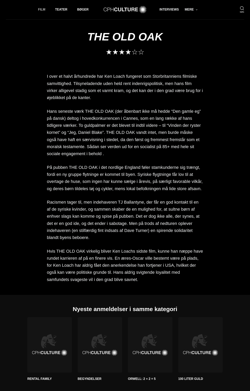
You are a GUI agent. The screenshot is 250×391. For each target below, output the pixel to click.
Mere (192, 9)
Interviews (169, 9)
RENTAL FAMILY (39, 378)
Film (41, 9)
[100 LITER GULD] (200, 345)
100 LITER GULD (190, 378)
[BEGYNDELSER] (100, 345)
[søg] (242, 9)
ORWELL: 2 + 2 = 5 (142, 378)
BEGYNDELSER (90, 378)
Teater (61, 9)
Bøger (83, 9)
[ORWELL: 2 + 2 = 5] (150, 345)
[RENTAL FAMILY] (49, 345)
